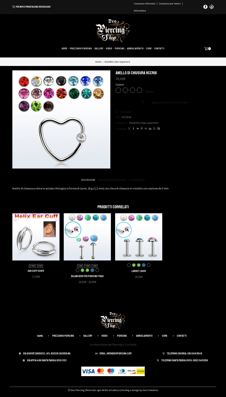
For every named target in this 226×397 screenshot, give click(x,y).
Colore (120, 84)
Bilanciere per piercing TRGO (87, 276)
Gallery (98, 48)
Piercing (119, 48)
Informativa (140, 10)
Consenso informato (144, 3)
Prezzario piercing (81, 48)
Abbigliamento (135, 48)
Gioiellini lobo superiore (117, 61)
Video (109, 48)
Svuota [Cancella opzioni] (149, 91)
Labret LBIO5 (139, 271)
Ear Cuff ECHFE (36, 271)
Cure (149, 48)
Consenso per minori (170, 3)
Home (64, 48)
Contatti (159, 48)
